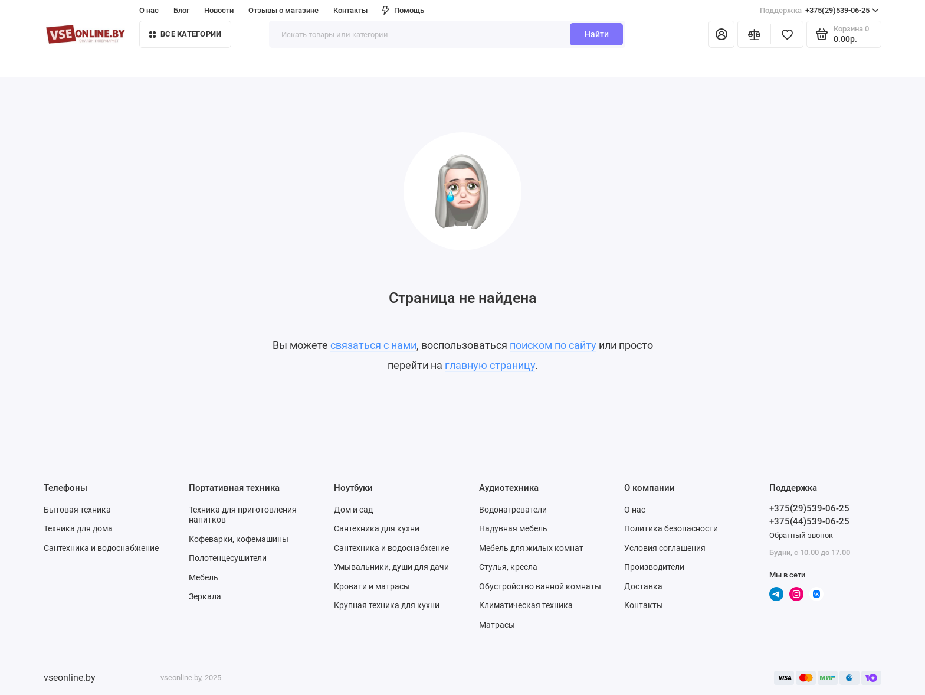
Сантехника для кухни (376, 528)
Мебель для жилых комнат (531, 548)
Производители (654, 567)
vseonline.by (70, 677)
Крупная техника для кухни (386, 605)
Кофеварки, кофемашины (238, 539)
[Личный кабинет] (721, 34)
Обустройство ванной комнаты (540, 586)
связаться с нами (373, 345)
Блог (181, 10)
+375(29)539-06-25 (819, 10)
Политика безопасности (671, 528)
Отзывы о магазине (283, 10)
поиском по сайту (553, 345)
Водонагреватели (513, 509)
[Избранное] (787, 34)
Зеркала (205, 596)
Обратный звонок (801, 535)
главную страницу (490, 365)
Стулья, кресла (508, 567)
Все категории (185, 34)
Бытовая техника (77, 509)
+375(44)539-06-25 (809, 521)
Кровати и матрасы (372, 586)
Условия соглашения (665, 548)
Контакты (350, 10)
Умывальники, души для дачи (391, 567)
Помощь (403, 10)
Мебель (203, 577)
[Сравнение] (754, 34)
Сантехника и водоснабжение (101, 548)
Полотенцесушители (228, 558)
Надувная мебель (513, 528)
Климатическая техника (526, 605)
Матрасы (497, 624)
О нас (149, 10)
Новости (219, 10)
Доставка (643, 586)
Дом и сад (353, 509)
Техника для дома (78, 528)
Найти (597, 34)
